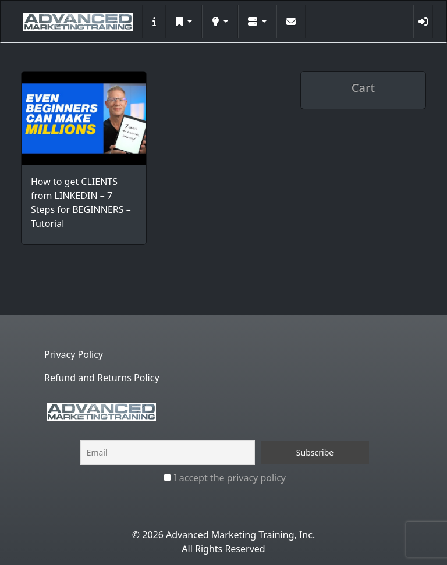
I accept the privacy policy (225, 477)
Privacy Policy (73, 354)
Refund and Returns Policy (101, 377)
